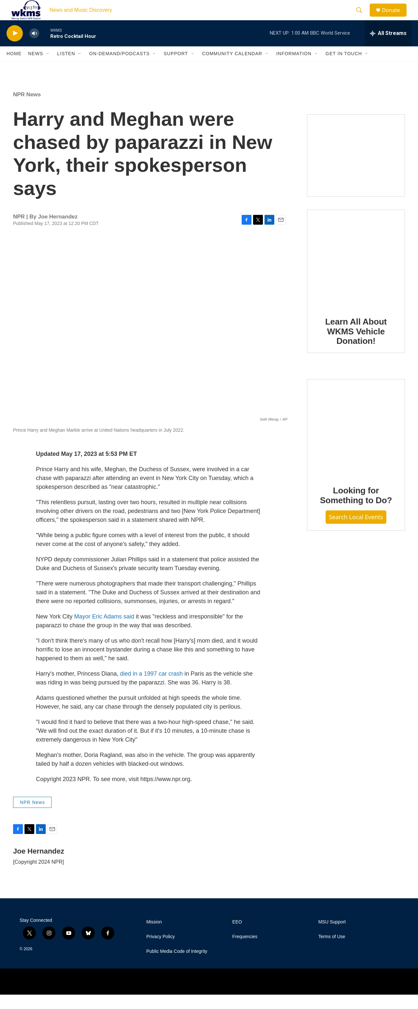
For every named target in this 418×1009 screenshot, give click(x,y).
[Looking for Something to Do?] (356, 442)
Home (14, 68)
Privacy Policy (160, 951)
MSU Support (332, 936)
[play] (14, 47)
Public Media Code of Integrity (176, 965)
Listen (66, 68)
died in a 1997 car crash (151, 687)
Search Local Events (356, 531)
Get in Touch (344, 68)
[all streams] (388, 47)
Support (176, 68)
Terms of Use (331, 951)
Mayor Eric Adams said (104, 630)
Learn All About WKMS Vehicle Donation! (356, 345)
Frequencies (244, 951)
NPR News (27, 108)
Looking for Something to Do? (356, 510)
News (35, 68)
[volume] (34, 47)
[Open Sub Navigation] (48, 68)
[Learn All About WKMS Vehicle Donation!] (356, 272)
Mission (154, 936)
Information (294, 68)
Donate (395, 17)
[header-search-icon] (362, 17)
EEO (237, 936)
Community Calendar (232, 68)
